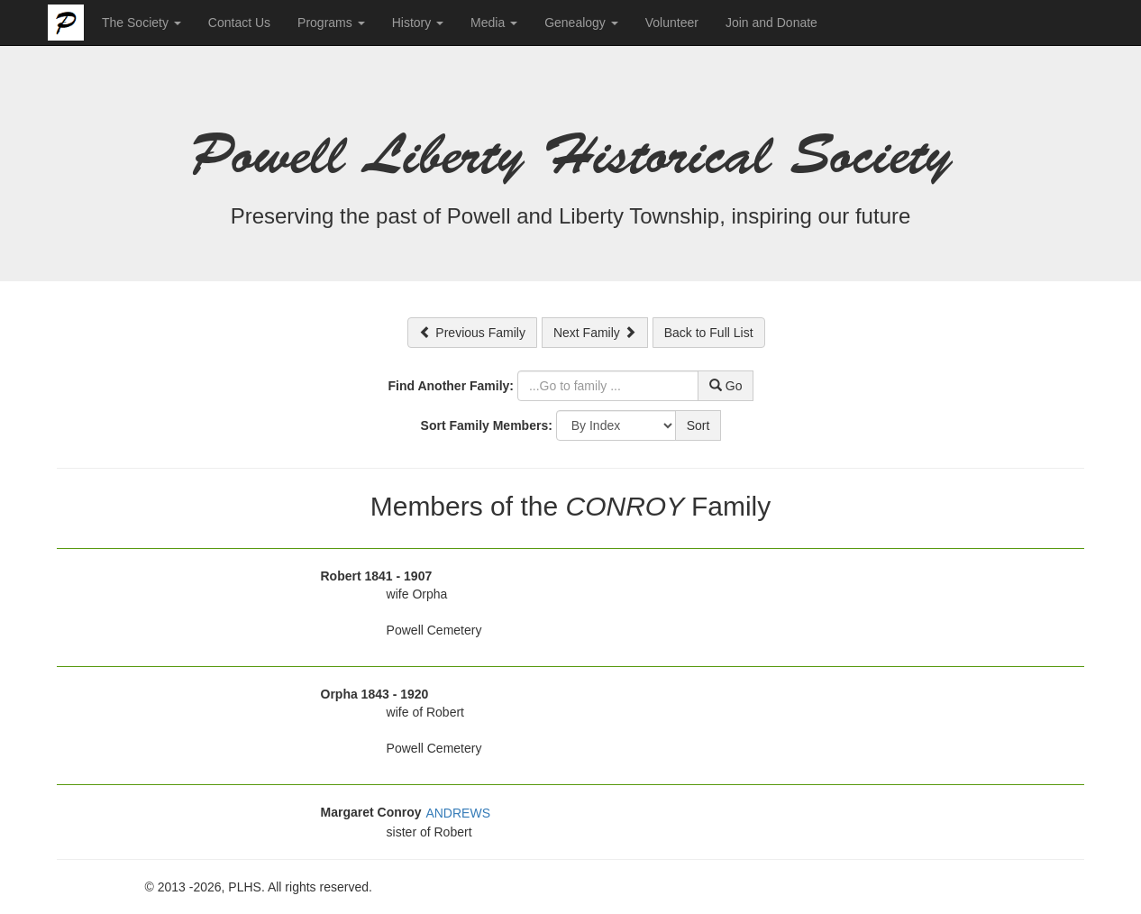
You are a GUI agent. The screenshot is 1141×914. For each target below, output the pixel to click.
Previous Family (472, 332)
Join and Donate (771, 22)
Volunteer (671, 22)
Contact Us (239, 22)
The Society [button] (141, 22)
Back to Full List (708, 332)
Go (726, 386)
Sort (698, 425)
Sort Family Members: (486, 425)
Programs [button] (331, 22)
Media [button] (493, 22)
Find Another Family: (451, 386)
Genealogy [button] (581, 22)
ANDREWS (457, 813)
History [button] (417, 22)
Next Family (594, 332)
